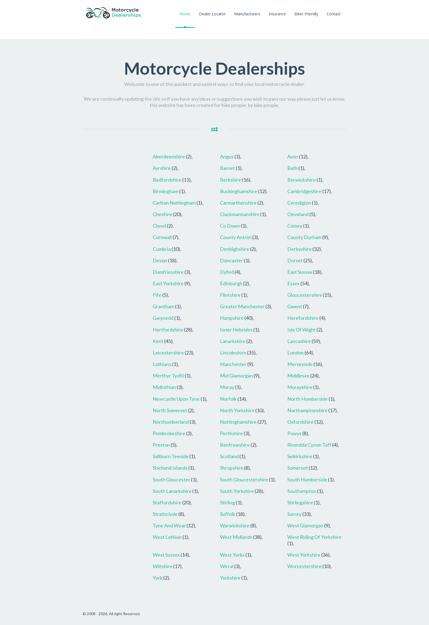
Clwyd (159, 226)
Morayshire (299, 387)
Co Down (230, 226)
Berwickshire (301, 180)
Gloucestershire (304, 295)
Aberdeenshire (169, 156)
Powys (294, 433)
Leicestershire (168, 353)
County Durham (304, 237)
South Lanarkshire (172, 491)
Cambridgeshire (304, 191)
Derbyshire (299, 249)
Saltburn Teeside (171, 456)
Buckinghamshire (238, 191)
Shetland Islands (170, 468)
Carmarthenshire (238, 203)
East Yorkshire (168, 283)
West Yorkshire (303, 555)
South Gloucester (171, 479)
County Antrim (235, 237)
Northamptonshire (307, 410)
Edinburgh (231, 283)
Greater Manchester (242, 306)
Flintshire (230, 295)
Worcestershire (304, 566)
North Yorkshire (237, 410)
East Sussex (299, 272)
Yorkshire (230, 578)
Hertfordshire (168, 330)
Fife (157, 295)
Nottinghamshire (238, 422)
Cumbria (162, 249)
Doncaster (231, 260)
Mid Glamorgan (236, 376)
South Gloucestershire (244, 479)
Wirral (226, 566)
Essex (293, 283)
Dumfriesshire (168, 272)
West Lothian (167, 537)
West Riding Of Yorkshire (314, 537)
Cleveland (298, 214)
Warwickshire (235, 525)
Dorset (295, 260)
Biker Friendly (306, 13)
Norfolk (228, 399)
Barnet (227, 168)
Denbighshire (234, 249)
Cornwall (162, 237)
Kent (158, 341)
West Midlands (236, 537)
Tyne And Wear (169, 525)
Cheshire (162, 214)
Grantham (163, 306)
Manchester (233, 364)
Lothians (162, 364)
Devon (160, 260)
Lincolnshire (233, 353)
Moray (227, 387)
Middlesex (298, 376)
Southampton (301, 491)
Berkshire (230, 180)
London (295, 353)
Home (184, 13)
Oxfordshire (300, 422)
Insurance (277, 13)
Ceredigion (299, 203)
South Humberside (307, 479)
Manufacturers (247, 13)
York (158, 578)
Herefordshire (302, 318)
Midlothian (164, 387)
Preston (161, 445)
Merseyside (300, 364)
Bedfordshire (167, 180)
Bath (292, 168)
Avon (292, 156)
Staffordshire (167, 502)
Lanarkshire (232, 341)
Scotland (229, 456)
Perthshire (231, 433)
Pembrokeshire (169, 433)
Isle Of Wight (301, 330)
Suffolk (227, 514)
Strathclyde (165, 514)
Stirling (227, 502)
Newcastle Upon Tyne (176, 399)
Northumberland (171, 422)
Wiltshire (162, 566)
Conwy (294, 226)
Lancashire (299, 341)
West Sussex (166, 555)
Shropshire (231, 468)
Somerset (297, 468)
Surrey (294, 514)
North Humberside (307, 399)
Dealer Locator (212, 13)
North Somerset (170, 410)
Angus (227, 156)
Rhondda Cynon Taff (309, 445)
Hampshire (232, 318)
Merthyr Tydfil (168, 376)
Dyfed (227, 272)
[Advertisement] (113, 233)
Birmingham (165, 191)
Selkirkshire (299, 456)
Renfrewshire (235, 445)
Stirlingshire (300, 502)
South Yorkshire (237, 491)
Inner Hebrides (236, 330)
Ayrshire (162, 168)
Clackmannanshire (239, 214)
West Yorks (232, 555)
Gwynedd (163, 318)
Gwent (294, 306)
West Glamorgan (305, 525)
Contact (334, 13)
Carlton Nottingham (174, 203)
